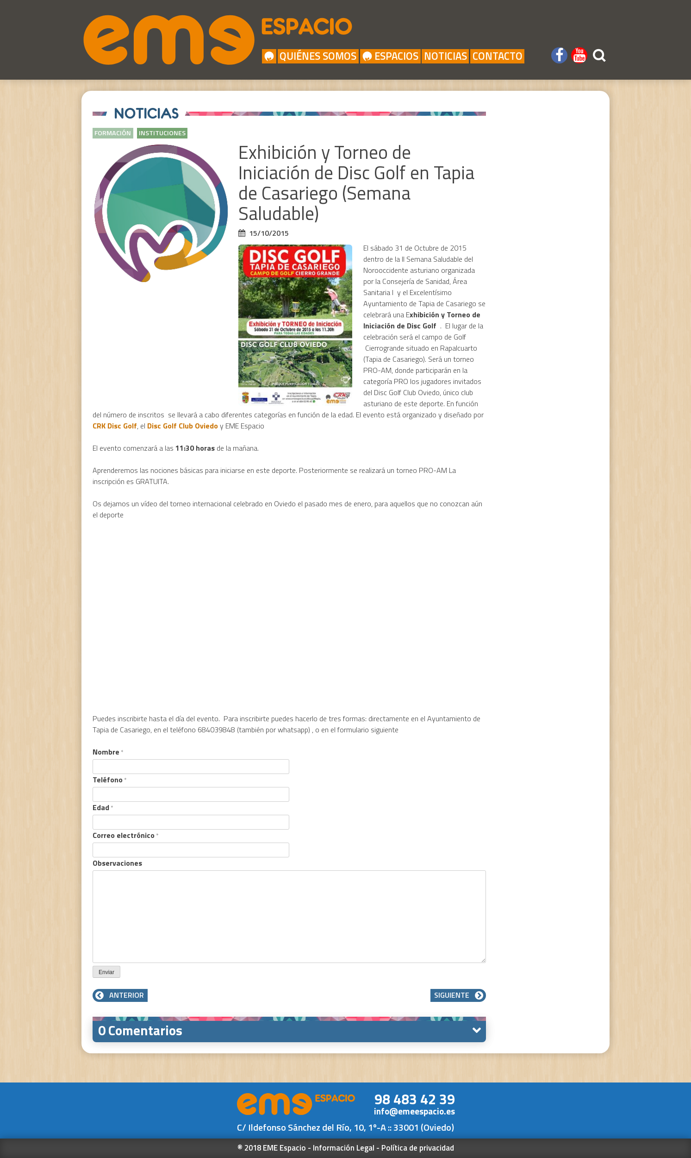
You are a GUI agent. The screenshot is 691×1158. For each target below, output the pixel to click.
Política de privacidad (417, 1148)
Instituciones (162, 133)
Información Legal (343, 1148)
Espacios (390, 56)
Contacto (498, 56)
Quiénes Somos (318, 56)
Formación (112, 133)
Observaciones (117, 862)
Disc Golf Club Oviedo (182, 425)
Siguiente (458, 995)
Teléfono (110, 779)
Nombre (108, 751)
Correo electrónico (126, 835)
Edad (103, 807)
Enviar (106, 972)
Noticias (445, 56)
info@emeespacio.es (414, 1111)
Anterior (120, 995)
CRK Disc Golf (115, 425)
